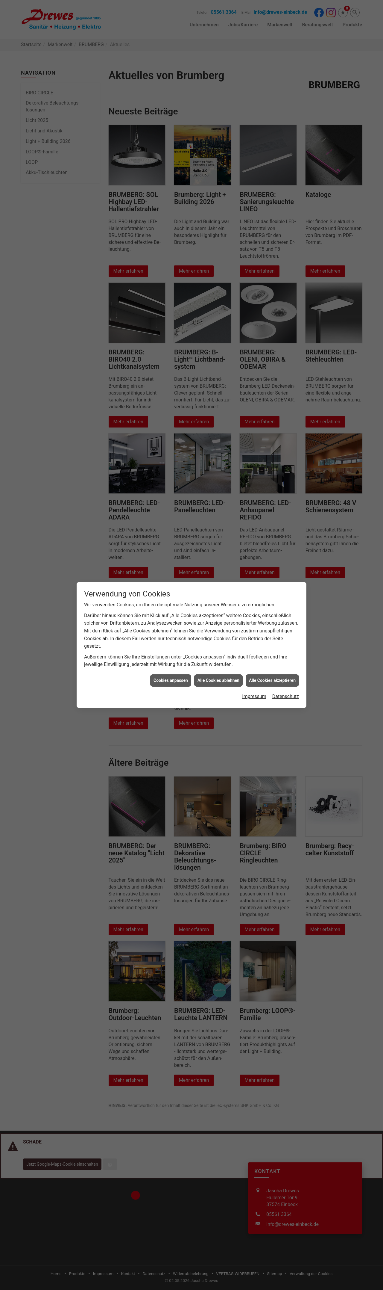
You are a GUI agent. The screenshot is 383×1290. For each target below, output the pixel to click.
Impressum (254, 696)
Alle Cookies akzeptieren (272, 680)
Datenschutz (285, 696)
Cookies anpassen (170, 680)
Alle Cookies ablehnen (218, 680)
